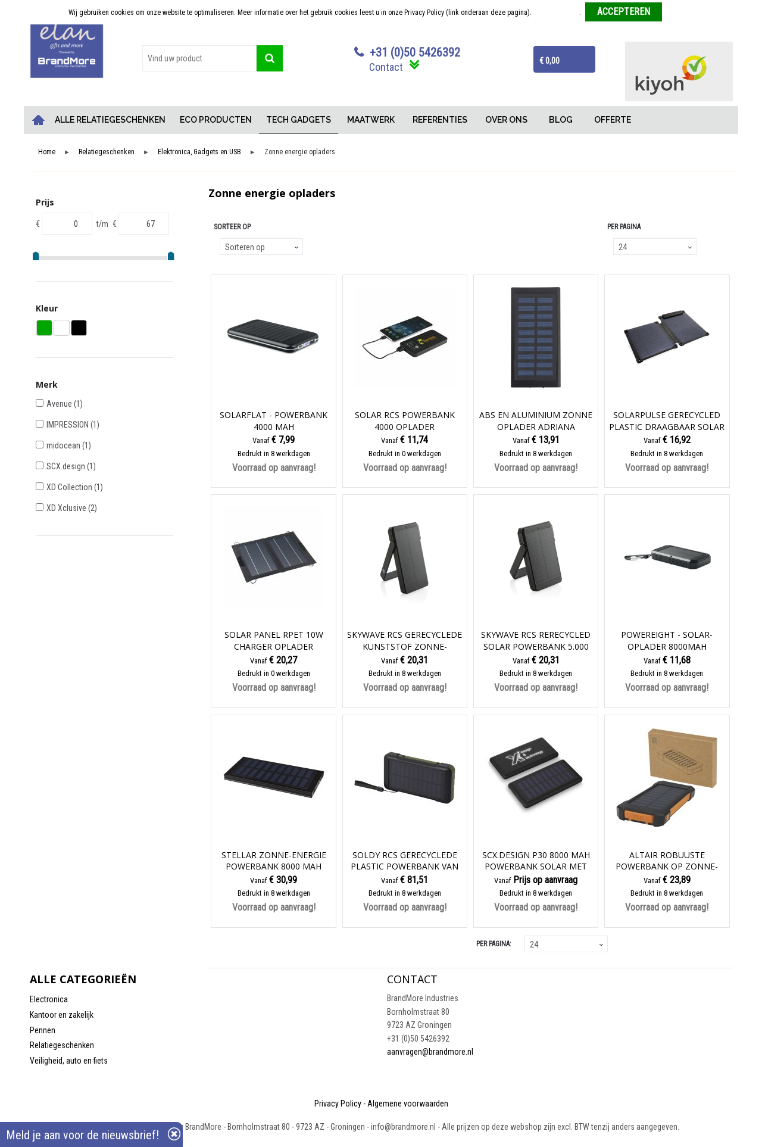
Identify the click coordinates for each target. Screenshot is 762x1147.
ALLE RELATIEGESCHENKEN (110, 119)
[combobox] (199, 58)
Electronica (49, 999)
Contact (386, 67)
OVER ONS (506, 119)
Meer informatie (556, 12)
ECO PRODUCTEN (216, 119)
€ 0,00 (549, 61)
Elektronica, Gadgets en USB (199, 152)
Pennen (42, 1030)
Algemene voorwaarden (407, 1103)
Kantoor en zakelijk (61, 1015)
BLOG (561, 119)
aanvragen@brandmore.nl (430, 1051)
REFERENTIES (440, 119)
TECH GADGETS (298, 119)
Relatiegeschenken (107, 152)
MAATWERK (371, 119)
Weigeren (680, 12)
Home (39, 120)
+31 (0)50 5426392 (415, 52)
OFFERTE (612, 119)
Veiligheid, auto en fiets (69, 1060)
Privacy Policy (337, 1103)
